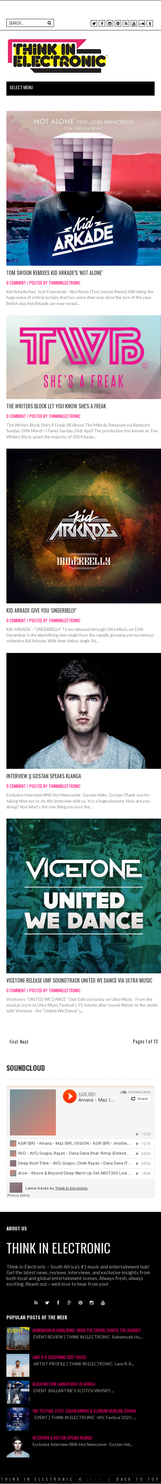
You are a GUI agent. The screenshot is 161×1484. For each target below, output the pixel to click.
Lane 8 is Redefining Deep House (59, 1357)
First (14, 1041)
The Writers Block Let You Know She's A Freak (56, 406)
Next (24, 1041)
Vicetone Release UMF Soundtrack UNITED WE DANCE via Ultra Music (79, 980)
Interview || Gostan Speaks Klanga (43, 776)
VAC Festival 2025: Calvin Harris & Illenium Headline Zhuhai (84, 1411)
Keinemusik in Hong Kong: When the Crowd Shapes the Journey (87, 1330)
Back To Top (138, 1479)
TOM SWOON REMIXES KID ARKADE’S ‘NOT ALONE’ (54, 273)
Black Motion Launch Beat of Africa (64, 1384)
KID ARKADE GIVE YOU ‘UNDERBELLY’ (41, 610)
